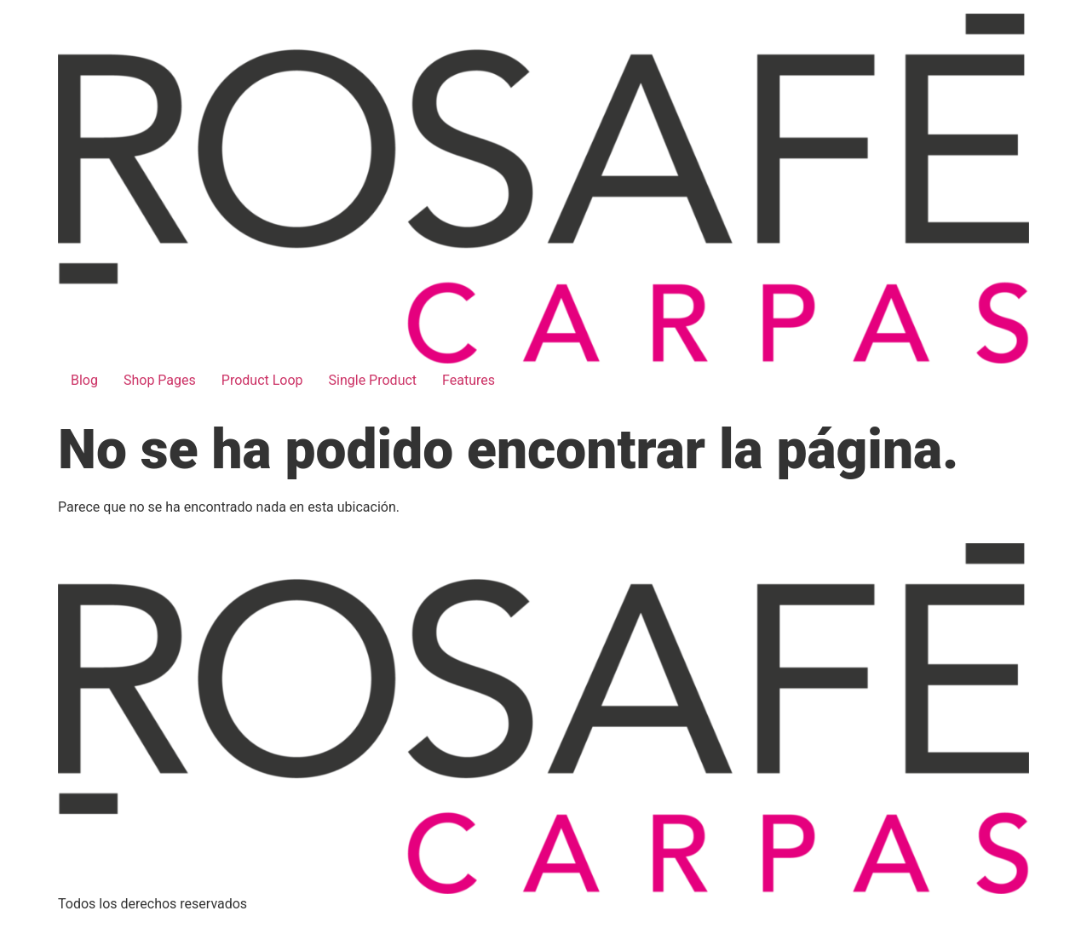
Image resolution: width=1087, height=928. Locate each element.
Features (468, 380)
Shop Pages (160, 380)
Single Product (373, 380)
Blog (84, 380)
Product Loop (262, 380)
